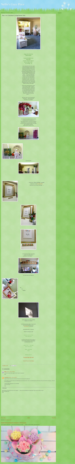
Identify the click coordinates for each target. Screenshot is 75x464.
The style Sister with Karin (28, 357)
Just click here (26, 326)
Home (28, 417)
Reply (5, 374)
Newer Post (3, 417)
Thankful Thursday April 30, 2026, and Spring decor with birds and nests (13, 422)
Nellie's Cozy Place (12, 4)
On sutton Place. (40, 183)
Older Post (54, 417)
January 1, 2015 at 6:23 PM (12, 377)
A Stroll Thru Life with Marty (28, 360)
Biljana (5, 371)
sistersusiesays (6, 377)
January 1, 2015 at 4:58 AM (10, 371)
